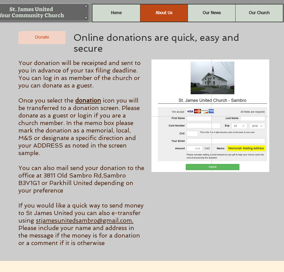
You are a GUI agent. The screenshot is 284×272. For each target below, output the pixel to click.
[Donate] (41, 37)
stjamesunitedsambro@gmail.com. (84, 220)
